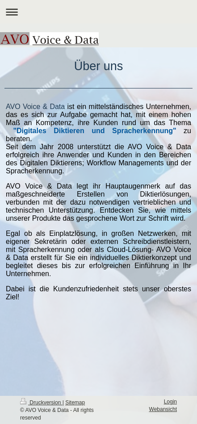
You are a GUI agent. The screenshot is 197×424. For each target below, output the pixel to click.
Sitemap (75, 402)
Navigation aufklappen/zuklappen (98, 11)
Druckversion (41, 402)
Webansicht (163, 409)
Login (170, 402)
